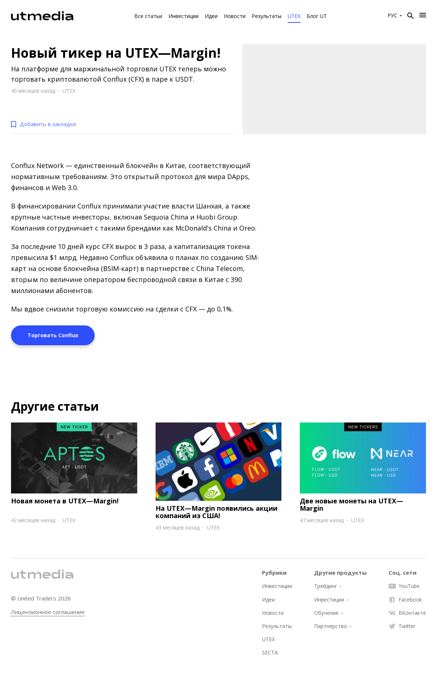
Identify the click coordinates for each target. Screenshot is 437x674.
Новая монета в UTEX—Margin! (65, 500)
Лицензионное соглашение (48, 612)
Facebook (405, 600)
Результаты (266, 16)
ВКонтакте (407, 613)
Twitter (402, 626)
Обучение (328, 613)
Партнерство (332, 626)
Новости (234, 16)
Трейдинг (327, 586)
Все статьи (148, 16)
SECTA (270, 653)
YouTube (404, 586)
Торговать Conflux (53, 335)
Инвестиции (183, 16)
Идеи (211, 16)
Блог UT (317, 16)
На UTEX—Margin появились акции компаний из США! (216, 512)
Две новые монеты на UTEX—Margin (351, 504)
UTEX (294, 16)
